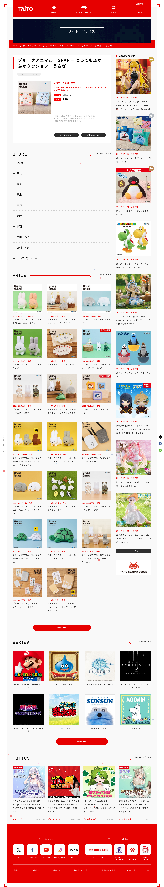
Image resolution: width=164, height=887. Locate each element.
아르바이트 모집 (80, 870)
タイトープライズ (32, 45)
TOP (15, 45)
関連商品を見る (93, 135)
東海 (19, 205)
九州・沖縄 (23, 247)
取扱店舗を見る (67, 135)
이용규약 (131, 870)
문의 (149, 870)
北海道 (20, 162)
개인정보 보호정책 (107, 870)
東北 (19, 173)
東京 (19, 184)
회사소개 (37, 870)
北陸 (19, 215)
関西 (19, 226)
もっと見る (62, 627)
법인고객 (140, 4)
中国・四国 (23, 237)
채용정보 (57, 870)
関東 (19, 194)
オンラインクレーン (28, 258)
